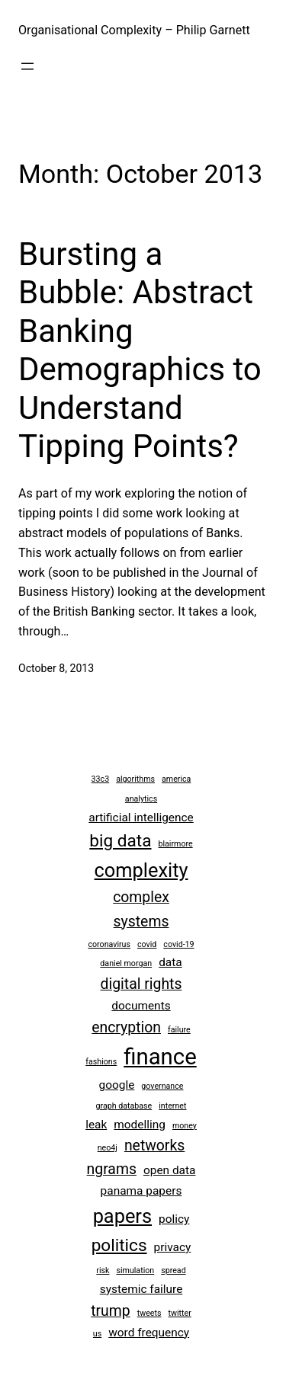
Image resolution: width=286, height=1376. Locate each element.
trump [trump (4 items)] (110, 1311)
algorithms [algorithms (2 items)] (135, 779)
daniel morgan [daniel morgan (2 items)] (126, 963)
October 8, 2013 (56, 668)
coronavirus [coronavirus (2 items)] (109, 944)
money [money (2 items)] (184, 1126)
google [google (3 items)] (117, 1085)
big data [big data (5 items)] (120, 840)
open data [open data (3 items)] (169, 1170)
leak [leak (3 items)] (96, 1124)
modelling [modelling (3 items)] (139, 1124)
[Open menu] (27, 66)
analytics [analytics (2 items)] (141, 799)
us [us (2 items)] (97, 1334)
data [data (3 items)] (170, 962)
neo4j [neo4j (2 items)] (107, 1148)
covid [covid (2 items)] (146, 944)
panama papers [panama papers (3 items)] (141, 1191)
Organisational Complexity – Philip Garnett (134, 30)
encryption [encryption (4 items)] (126, 1027)
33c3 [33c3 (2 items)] (101, 779)
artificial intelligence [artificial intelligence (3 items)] (140, 817)
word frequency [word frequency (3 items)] (148, 1332)
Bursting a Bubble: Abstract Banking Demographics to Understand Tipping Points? (140, 350)
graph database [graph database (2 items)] (124, 1106)
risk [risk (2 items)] (102, 1270)
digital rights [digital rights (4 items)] (141, 984)
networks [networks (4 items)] (154, 1145)
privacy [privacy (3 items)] (172, 1247)
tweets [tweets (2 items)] (149, 1313)
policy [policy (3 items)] (174, 1219)
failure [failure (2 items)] (179, 1030)
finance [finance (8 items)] (160, 1057)
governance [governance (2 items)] (162, 1086)
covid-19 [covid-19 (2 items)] (178, 944)
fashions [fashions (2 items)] (101, 1062)
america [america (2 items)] (176, 779)
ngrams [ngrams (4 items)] (112, 1169)
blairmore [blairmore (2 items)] (175, 844)
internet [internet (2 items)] (172, 1106)
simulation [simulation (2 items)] (135, 1270)
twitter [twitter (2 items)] (179, 1313)
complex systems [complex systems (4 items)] (141, 909)
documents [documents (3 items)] (140, 1006)
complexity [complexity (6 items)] (141, 870)
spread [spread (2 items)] (173, 1270)
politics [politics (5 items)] (119, 1245)
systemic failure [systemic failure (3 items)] (141, 1289)
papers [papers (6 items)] (122, 1216)
